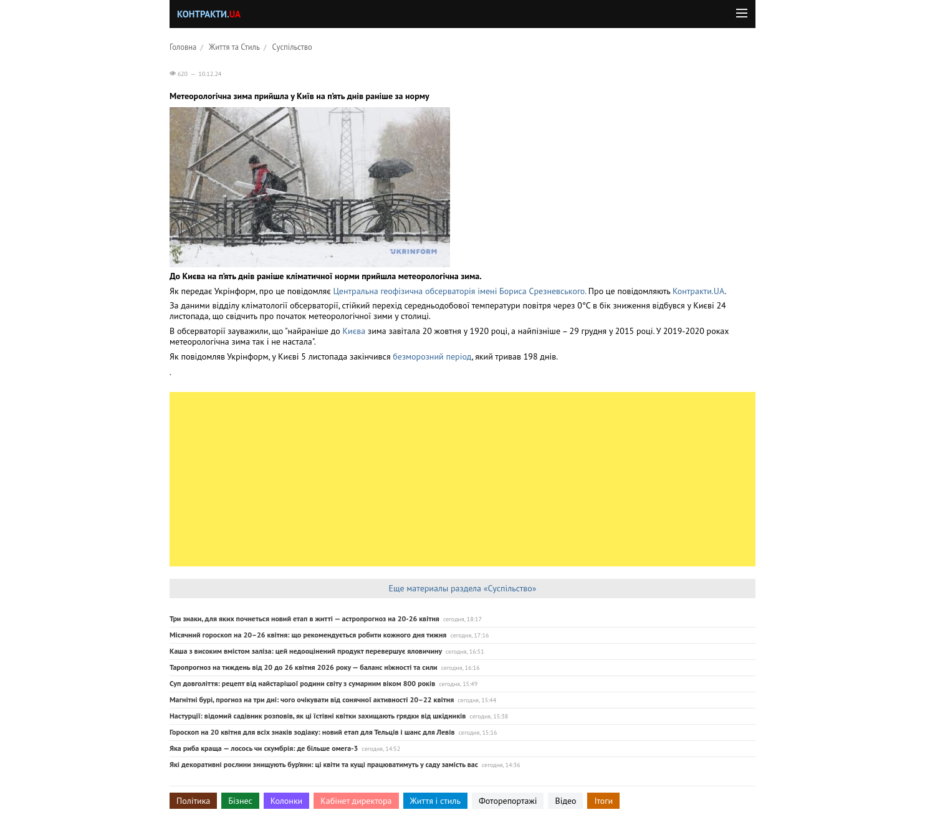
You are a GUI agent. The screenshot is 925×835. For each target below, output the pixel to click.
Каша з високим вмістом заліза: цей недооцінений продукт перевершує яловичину (306, 651)
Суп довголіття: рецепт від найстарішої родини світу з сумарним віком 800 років (302, 683)
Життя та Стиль (234, 47)
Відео (565, 800)
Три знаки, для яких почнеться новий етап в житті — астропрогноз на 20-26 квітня (304, 618)
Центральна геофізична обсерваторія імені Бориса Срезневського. (460, 291)
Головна (183, 47)
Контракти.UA (698, 291)
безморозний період (432, 356)
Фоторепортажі (508, 800)
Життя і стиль (435, 800)
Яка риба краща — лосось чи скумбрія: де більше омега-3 (264, 748)
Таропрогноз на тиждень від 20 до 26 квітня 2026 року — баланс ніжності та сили (304, 667)
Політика (193, 800)
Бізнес (240, 800)
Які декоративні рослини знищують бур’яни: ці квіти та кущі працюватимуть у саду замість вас (324, 764)
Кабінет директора (355, 800)
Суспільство (292, 47)
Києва (355, 330)
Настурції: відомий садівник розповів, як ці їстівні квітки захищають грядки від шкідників (318, 715)
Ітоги (603, 800)
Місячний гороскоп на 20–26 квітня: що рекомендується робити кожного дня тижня (308, 634)
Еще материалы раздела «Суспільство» (462, 588)
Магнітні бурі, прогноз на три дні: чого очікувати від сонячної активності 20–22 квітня (312, 699)
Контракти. (209, 14)
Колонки (287, 800)
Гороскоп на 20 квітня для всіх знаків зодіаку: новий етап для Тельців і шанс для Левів (312, 732)
